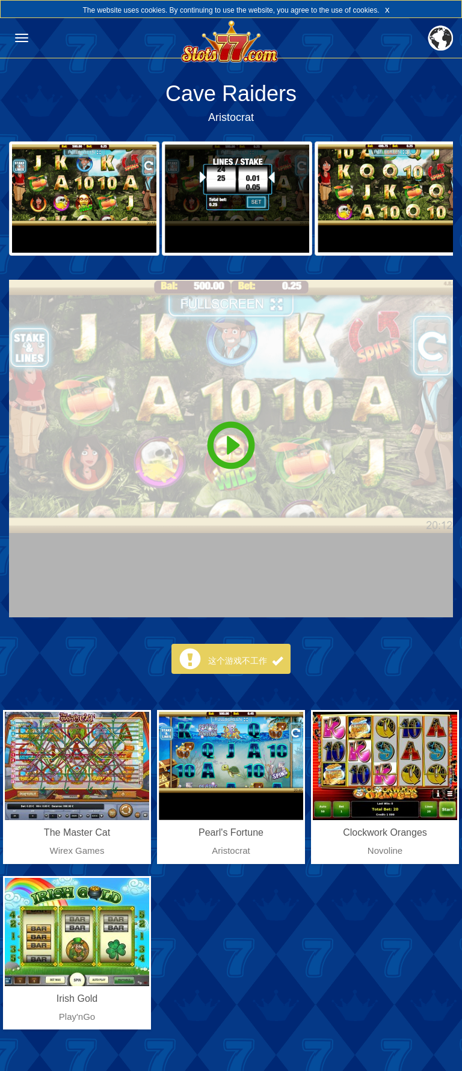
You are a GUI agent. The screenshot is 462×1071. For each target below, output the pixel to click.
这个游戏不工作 (245, 660)
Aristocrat (231, 117)
